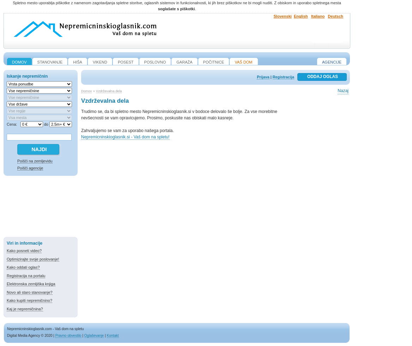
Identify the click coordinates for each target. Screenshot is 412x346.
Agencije (331, 62)
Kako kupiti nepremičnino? (29, 300)
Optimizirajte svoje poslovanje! (33, 259)
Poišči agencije (30, 168)
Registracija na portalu (26, 276)
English (301, 16)
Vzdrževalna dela (109, 91)
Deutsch (335, 16)
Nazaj (343, 90)
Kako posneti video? (24, 251)
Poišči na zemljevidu (35, 161)
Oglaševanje (94, 336)
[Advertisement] (40, 207)
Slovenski (283, 16)
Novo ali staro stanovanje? (30, 292)
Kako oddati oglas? (23, 267)
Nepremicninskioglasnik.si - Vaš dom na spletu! (125, 137)
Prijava (263, 77)
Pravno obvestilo (68, 336)
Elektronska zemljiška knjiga (31, 284)
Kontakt (113, 336)
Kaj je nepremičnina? (25, 309)
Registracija (283, 77)
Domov (86, 91)
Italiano (318, 16)
